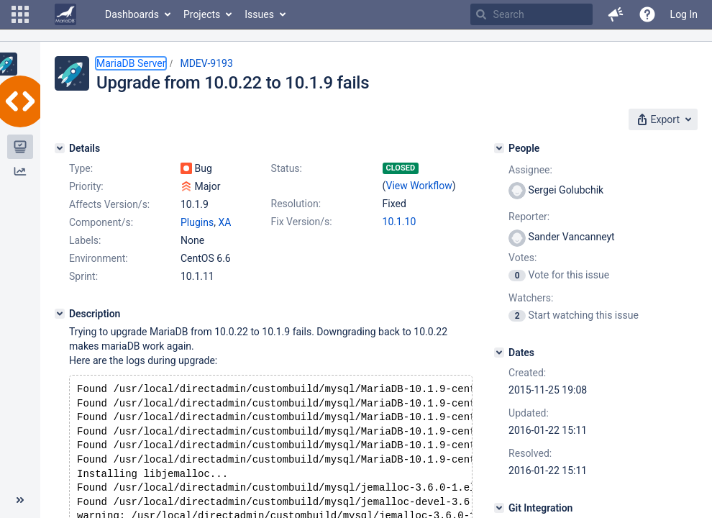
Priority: (86, 186)
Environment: (98, 258)
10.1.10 (399, 221)
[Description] (60, 314)
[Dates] (499, 352)
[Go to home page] (65, 14)
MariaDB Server (130, 63)
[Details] (60, 148)
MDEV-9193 (206, 63)
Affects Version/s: (109, 204)
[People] (499, 148)
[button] (20, 14)
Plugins (197, 222)
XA (224, 222)
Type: (81, 168)
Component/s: (101, 222)
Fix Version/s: (301, 221)
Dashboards (132, 14)
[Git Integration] (499, 508)
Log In (684, 14)
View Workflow (419, 185)
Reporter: (528, 216)
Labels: (85, 240)
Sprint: (83, 276)
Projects (201, 14)
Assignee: (530, 170)
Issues (259, 14)
